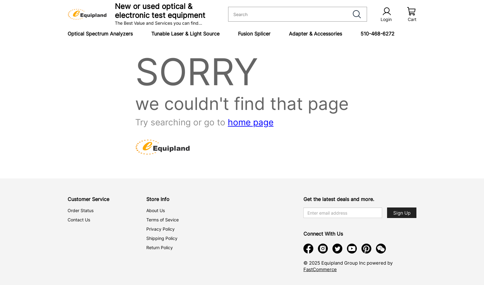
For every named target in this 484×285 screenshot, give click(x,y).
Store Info (157, 199)
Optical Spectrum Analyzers (100, 34)
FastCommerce (320, 269)
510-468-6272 (377, 34)
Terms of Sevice (162, 219)
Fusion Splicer (254, 34)
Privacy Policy (160, 229)
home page (250, 122)
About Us (155, 210)
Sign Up (402, 213)
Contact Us (79, 219)
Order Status (81, 210)
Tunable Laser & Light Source (185, 34)
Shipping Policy (161, 238)
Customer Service (88, 199)
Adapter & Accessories (315, 34)
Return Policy (159, 247)
